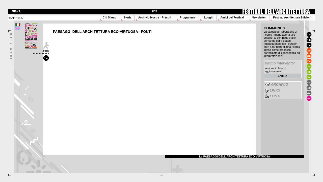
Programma (187, 17)
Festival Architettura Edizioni (292, 17)
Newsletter (259, 17)
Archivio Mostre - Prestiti (154, 17)
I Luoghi (208, 17)
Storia (127, 17)
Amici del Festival (232, 17)
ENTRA (282, 75)
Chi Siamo (109, 17)
